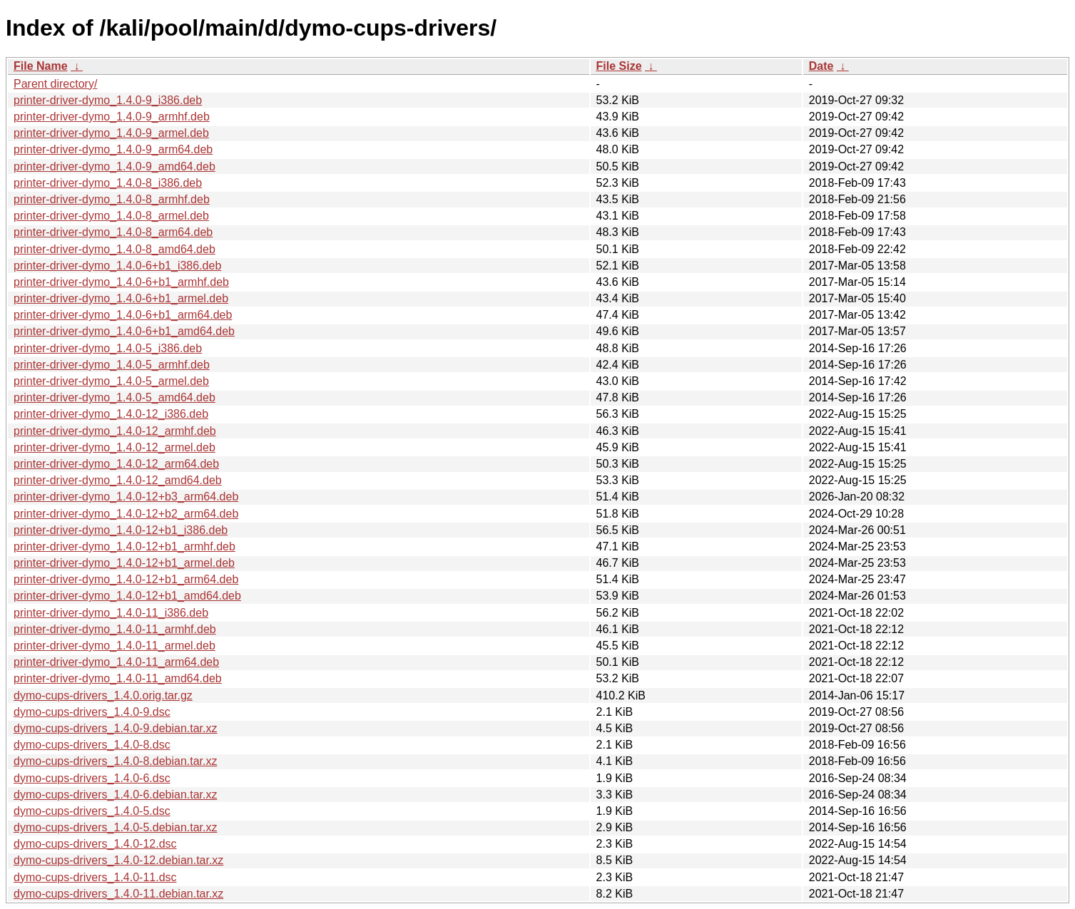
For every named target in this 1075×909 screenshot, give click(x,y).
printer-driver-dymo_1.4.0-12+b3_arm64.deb (126, 497)
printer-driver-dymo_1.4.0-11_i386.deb (111, 613)
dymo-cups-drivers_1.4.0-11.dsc (95, 877)
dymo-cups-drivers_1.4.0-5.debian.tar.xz (115, 827)
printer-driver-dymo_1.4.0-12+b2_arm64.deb (126, 514)
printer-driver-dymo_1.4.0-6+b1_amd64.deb (124, 331)
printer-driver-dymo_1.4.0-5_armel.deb (111, 381)
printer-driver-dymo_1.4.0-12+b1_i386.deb (121, 530)
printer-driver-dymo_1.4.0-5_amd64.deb (114, 397)
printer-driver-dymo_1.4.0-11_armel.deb (114, 646)
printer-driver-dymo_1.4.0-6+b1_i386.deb (117, 266)
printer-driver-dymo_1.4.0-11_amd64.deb (118, 678)
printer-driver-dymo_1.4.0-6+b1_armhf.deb (121, 282)
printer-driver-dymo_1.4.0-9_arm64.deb (113, 149)
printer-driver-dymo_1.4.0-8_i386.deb (108, 183)
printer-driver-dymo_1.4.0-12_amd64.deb (118, 480)
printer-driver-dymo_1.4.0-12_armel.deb (114, 447)
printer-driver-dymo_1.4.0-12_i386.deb (111, 414)
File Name (41, 66)
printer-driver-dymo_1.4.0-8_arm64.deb (113, 232)
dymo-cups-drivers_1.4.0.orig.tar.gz (103, 695)
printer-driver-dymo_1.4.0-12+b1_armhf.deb (124, 546)
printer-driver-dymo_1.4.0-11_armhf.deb (115, 629)
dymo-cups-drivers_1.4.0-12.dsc (95, 844)
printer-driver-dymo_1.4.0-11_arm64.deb (116, 662)
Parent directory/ (55, 84)
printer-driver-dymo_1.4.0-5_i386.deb (108, 348)
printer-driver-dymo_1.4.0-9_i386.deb (108, 100)
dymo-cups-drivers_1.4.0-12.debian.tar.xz (118, 860)
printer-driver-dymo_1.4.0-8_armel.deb (111, 216)
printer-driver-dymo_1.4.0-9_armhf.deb (112, 117)
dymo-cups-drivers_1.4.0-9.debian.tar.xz (115, 728)
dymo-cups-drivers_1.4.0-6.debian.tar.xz (115, 795)
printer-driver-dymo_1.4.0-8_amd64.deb (114, 249)
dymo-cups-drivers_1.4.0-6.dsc (92, 778)
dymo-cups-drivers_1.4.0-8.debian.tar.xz (115, 761)
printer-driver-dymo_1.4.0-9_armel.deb (111, 133)
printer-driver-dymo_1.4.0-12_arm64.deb (116, 464)
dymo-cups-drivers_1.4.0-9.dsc (92, 712)
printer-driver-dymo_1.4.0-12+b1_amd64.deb (127, 596)
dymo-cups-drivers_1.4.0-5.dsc (92, 811)
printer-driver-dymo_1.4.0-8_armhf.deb (112, 199)
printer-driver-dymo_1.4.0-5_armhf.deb (112, 365)
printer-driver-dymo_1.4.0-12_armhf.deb (115, 431)
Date (821, 66)
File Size (619, 66)
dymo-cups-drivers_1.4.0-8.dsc (92, 745)
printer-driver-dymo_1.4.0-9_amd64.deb (114, 166)
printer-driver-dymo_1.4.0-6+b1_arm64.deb (123, 315)
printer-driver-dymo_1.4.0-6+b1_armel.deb (121, 298)
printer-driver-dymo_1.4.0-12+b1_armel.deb (124, 563)
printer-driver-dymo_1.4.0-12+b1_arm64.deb (126, 579)
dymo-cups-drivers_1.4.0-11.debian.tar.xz (118, 894)
